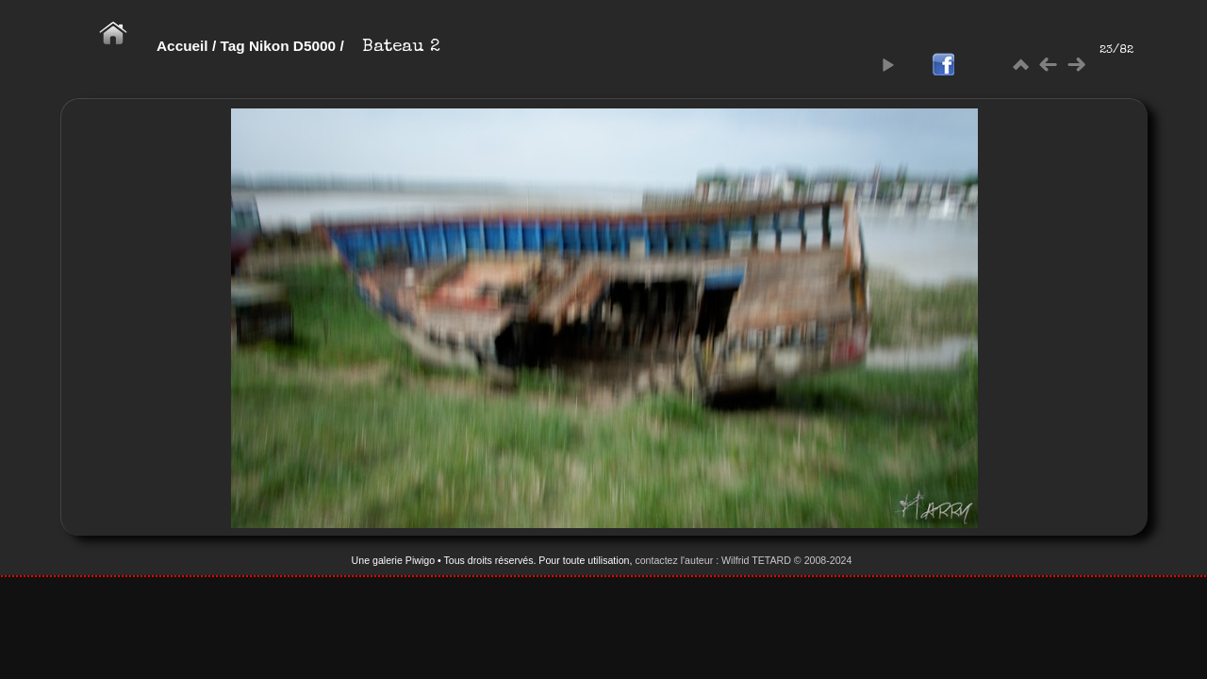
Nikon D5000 (292, 46)
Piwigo (420, 560)
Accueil (182, 46)
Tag (232, 46)
